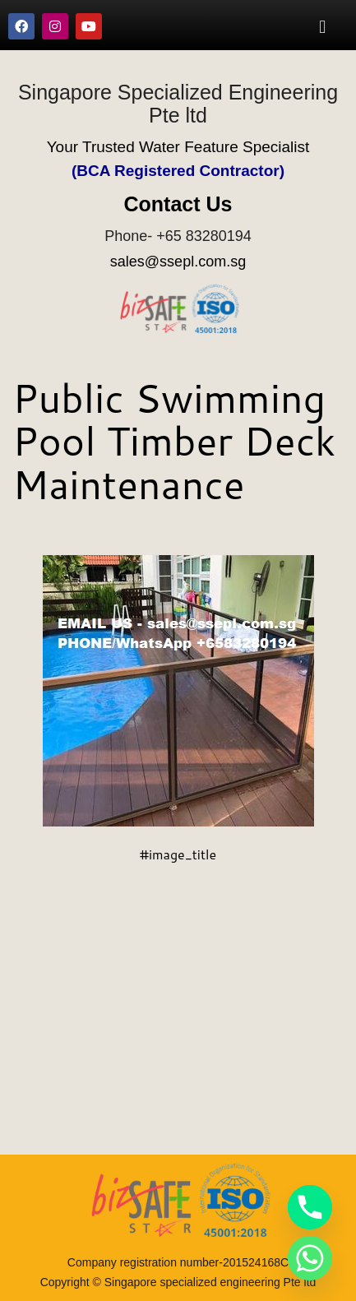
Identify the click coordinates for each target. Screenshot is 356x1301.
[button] (322, 26)
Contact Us (178, 203)
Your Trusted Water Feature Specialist (178, 146)
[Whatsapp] (310, 1258)
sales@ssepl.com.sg (178, 261)
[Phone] (310, 1207)
